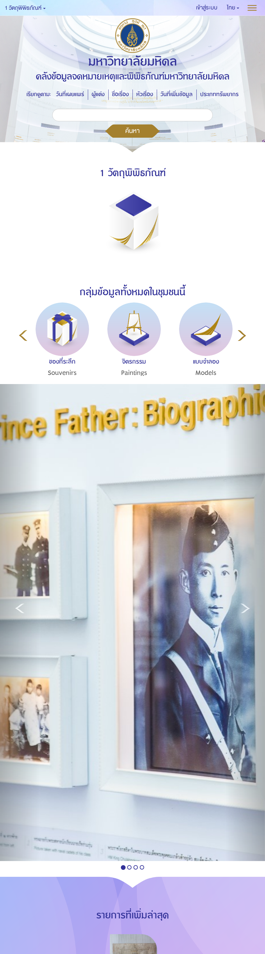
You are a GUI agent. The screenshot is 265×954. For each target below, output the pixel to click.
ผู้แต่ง (98, 94)
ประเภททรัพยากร (219, 94)
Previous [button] (23, 335)
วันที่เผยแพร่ (70, 94)
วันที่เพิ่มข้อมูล (177, 94)
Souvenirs (62, 373)
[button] (233, 8)
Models (206, 373)
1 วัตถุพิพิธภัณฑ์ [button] (25, 8)
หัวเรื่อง (144, 94)
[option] (61, 351)
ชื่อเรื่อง (120, 94)
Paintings (134, 373)
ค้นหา (132, 130)
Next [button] (242, 335)
